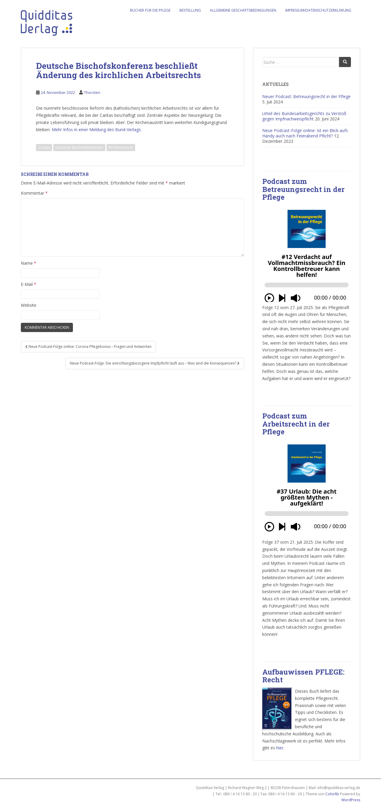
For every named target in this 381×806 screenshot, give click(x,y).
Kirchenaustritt (121, 147)
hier (279, 748)
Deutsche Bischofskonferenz (79, 147)
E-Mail (28, 284)
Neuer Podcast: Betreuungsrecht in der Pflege (306, 96)
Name (28, 263)
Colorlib (332, 793)
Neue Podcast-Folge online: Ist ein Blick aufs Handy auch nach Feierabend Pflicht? (305, 133)
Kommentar (34, 193)
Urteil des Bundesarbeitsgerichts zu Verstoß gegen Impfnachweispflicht (304, 116)
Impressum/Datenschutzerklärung (318, 10)
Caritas (44, 147)
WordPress (350, 799)
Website (28, 305)
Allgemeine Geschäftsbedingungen (243, 10)
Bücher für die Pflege (150, 10)
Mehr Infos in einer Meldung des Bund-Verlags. (97, 129)
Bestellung (190, 10)
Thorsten (92, 92)
